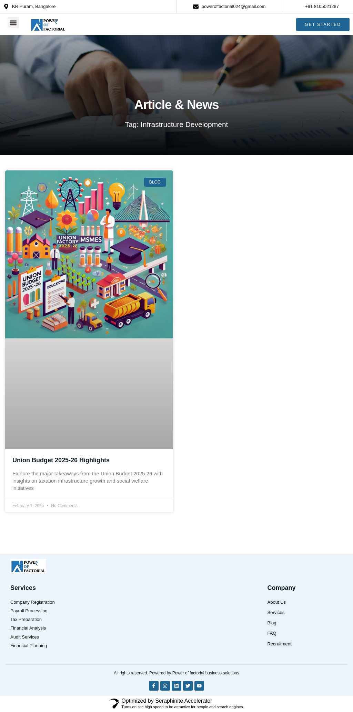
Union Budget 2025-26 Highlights (61, 460)
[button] (13, 22)
